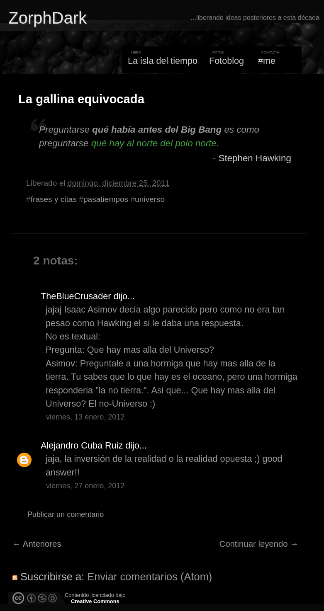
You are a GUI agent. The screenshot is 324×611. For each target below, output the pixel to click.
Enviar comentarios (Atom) (149, 576)
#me (266, 61)
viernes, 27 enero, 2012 (85, 486)
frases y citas (54, 199)
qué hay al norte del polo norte (154, 143)
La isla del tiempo (162, 61)
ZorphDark (47, 18)
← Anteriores (36, 543)
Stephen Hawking (254, 158)
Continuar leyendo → (259, 543)
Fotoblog (226, 61)
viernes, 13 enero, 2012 (85, 417)
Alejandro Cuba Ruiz (82, 445)
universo (150, 199)
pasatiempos (105, 199)
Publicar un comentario (65, 514)
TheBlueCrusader (76, 296)
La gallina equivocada (81, 99)
